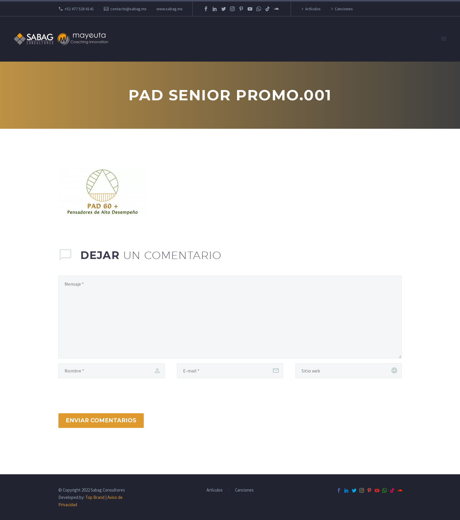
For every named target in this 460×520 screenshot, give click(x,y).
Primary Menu (444, 38)
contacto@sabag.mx (128, 8)
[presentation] (96, 389)
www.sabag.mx (169, 8)
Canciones (344, 8)
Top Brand (94, 497)
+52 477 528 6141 (79, 8)
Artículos (313, 8)
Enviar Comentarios (101, 420)
